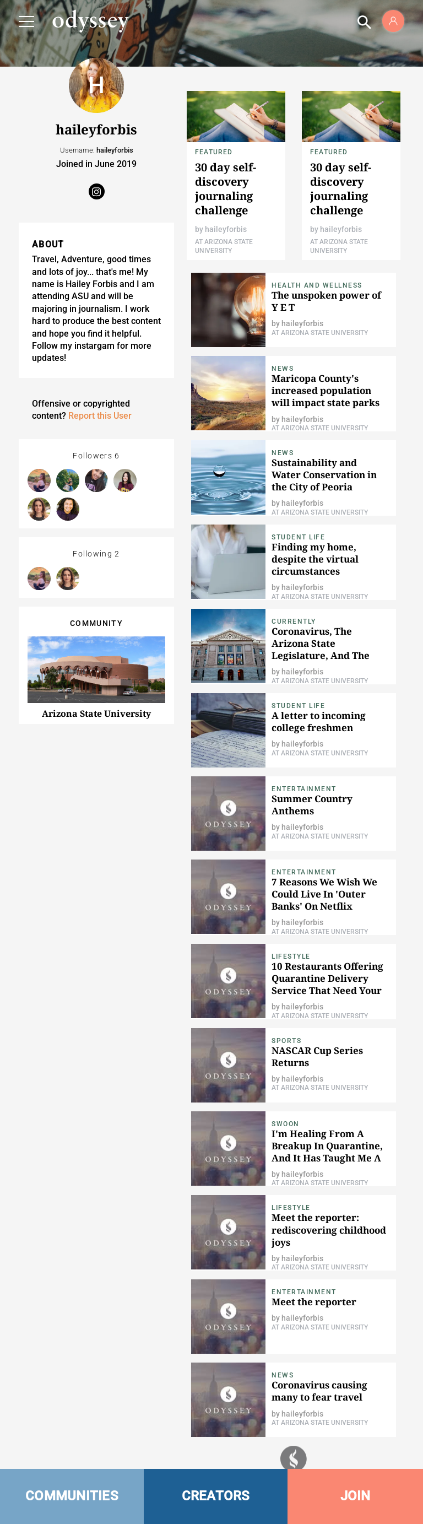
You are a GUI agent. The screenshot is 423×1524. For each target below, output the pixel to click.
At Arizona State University (320, 333)
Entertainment (304, 789)
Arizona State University (96, 713)
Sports (286, 1041)
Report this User (100, 415)
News (283, 368)
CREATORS (216, 1496)
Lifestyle (291, 956)
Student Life (298, 537)
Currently (294, 621)
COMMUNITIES (71, 1496)
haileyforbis (226, 229)
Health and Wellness (317, 285)
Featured (214, 152)
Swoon (286, 1124)
